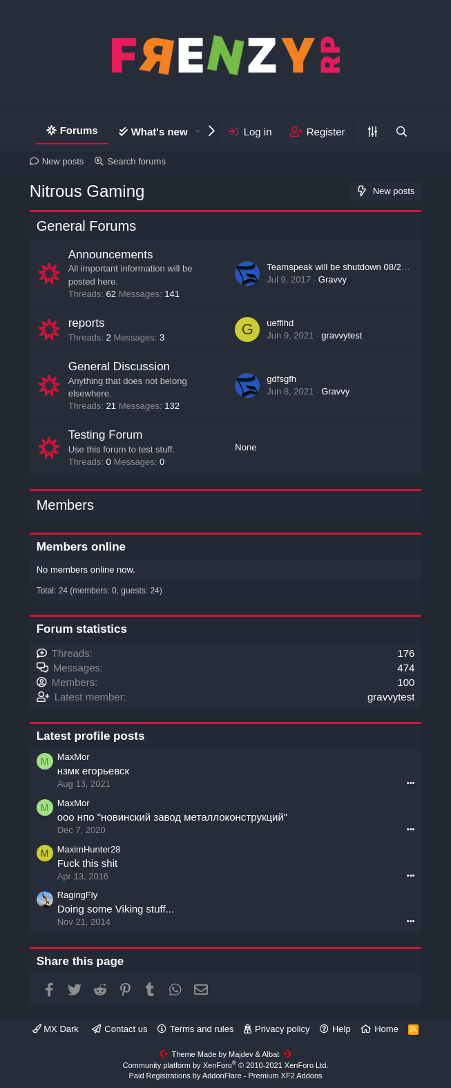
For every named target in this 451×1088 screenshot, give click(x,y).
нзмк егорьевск (93, 770)
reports (86, 323)
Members (65, 505)
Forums (79, 130)
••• (411, 783)
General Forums (87, 225)
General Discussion (119, 366)
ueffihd (280, 323)
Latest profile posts (91, 736)
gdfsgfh (281, 379)
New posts (63, 161)
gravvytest (341, 335)
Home (386, 1029)
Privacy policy (282, 1029)
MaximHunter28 (89, 849)
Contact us (125, 1029)
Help (341, 1029)
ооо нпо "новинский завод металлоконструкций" (172, 817)
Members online (81, 546)
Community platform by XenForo (226, 1065)
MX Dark (55, 1029)
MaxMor (73, 757)
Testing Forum (105, 434)
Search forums (136, 161)
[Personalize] (372, 131)
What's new (159, 131)
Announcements (110, 254)
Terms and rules (201, 1029)
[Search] (401, 131)
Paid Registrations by (225, 1075)
